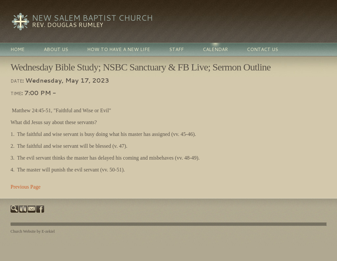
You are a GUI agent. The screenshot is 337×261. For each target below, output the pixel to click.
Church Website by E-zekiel (33, 231)
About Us (56, 49)
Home (18, 49)
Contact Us (262, 49)
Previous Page (25, 187)
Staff (176, 49)
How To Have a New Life (118, 49)
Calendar (215, 49)
